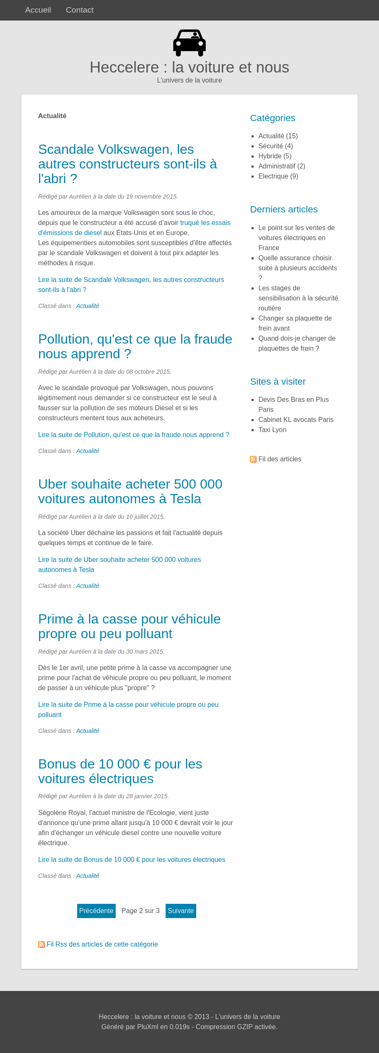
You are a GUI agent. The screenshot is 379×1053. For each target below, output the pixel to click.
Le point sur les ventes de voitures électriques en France (296, 237)
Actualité (87, 306)
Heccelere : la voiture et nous (190, 67)
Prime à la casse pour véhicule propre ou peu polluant (129, 626)
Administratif (276, 166)
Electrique (273, 176)
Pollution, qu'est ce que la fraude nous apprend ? (135, 346)
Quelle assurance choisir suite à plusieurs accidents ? (297, 268)
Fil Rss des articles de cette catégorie (102, 944)
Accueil (38, 9)
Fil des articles (279, 459)
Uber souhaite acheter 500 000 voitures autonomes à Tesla (130, 491)
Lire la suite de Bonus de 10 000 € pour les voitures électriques (132, 859)
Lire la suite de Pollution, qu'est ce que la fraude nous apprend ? (133, 434)
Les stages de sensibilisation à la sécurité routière (298, 298)
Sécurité (270, 146)
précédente (96, 910)
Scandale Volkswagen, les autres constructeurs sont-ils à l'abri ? (127, 164)
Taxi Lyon (272, 429)
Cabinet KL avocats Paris (295, 419)
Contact (79, 9)
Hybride (269, 156)
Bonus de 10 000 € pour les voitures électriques (120, 771)
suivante (181, 910)
